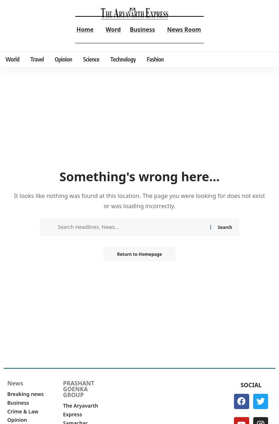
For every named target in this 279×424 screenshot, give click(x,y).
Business (142, 29)
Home (84, 29)
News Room (184, 29)
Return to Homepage (139, 254)
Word (113, 29)
